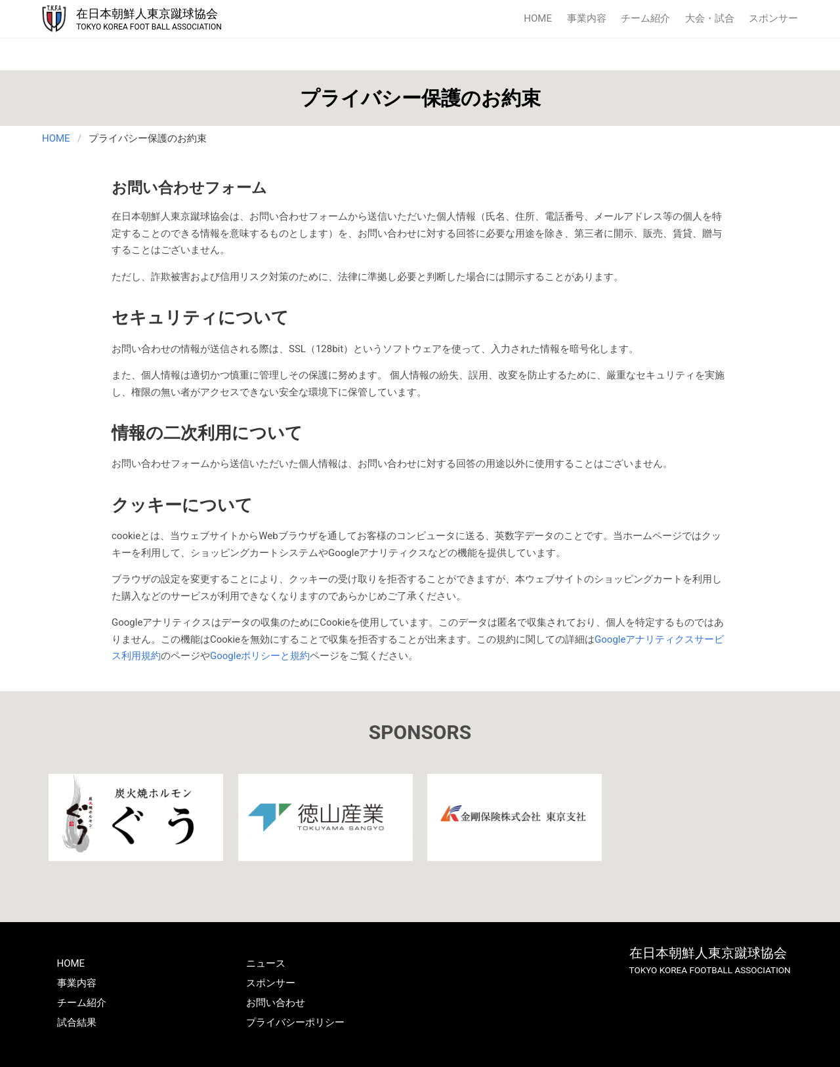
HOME (538, 18)
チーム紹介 (645, 18)
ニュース (265, 963)
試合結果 (76, 1022)
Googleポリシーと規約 (260, 656)
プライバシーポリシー (295, 1022)
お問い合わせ (275, 1003)
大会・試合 (709, 18)
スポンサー (773, 18)
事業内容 (586, 18)
